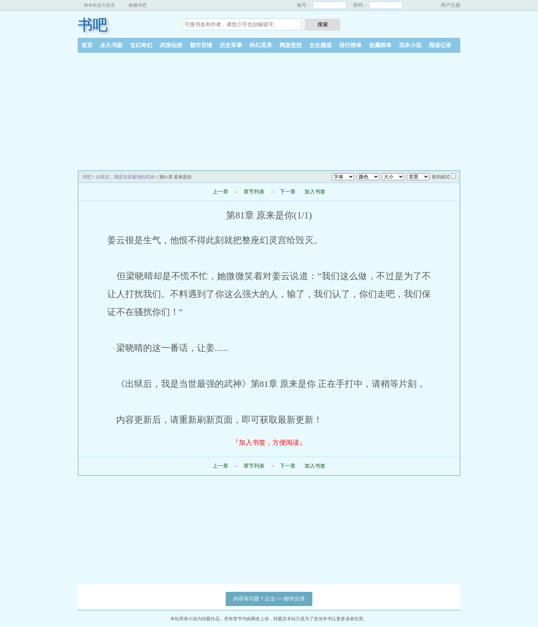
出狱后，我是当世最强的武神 (125, 177)
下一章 (288, 192)
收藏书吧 (137, 5)
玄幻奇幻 (141, 45)
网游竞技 (290, 45)
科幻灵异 (261, 45)
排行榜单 (350, 45)
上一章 (220, 192)
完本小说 (410, 45)
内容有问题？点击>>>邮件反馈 (269, 599)
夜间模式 (441, 177)
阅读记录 (440, 45)
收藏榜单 (380, 45)
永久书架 (111, 45)
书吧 (93, 24)
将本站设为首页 (99, 5)
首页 (87, 45)
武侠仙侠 (171, 45)
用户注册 (450, 5)
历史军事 (231, 45)
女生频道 (320, 45)
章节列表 (254, 192)
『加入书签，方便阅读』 (269, 442)
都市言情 (201, 45)
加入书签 (314, 192)
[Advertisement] (269, 108)
